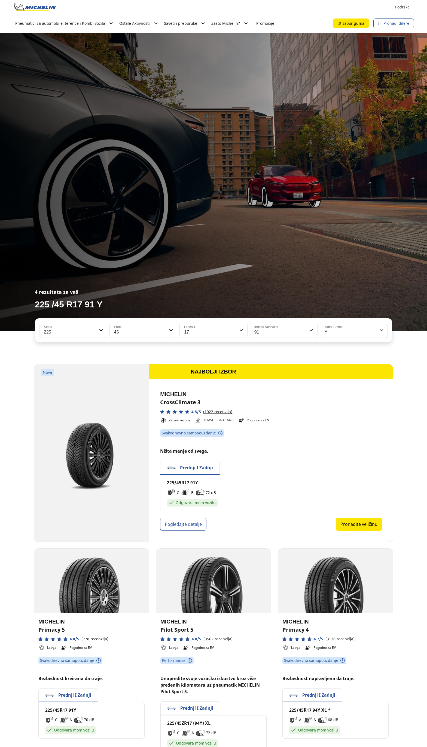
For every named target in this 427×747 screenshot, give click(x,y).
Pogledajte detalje (183, 524)
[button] (100, 330)
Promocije (265, 23)
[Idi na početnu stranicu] (35, 7)
